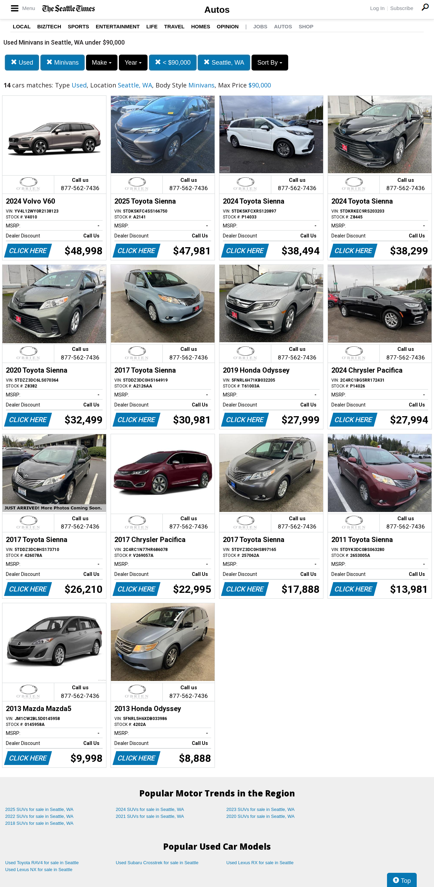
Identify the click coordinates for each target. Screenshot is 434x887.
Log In (377, 8)
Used (22, 62)
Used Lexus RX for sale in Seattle (259, 862)
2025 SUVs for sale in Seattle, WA (39, 809)
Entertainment (118, 26)
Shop (306, 26)
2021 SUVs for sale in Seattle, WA (150, 816)
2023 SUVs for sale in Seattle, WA (260, 809)
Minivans (62, 62)
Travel (174, 26)
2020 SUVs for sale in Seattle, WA (260, 816)
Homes (200, 26)
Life (152, 26)
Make (102, 62)
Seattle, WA (224, 62)
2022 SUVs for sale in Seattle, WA (39, 816)
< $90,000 (173, 62)
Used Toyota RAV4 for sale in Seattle (42, 862)
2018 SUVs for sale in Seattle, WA (39, 823)
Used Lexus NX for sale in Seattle (38, 869)
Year (133, 62)
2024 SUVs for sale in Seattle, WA (150, 809)
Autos (217, 9)
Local (22, 26)
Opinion (227, 26)
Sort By (269, 62)
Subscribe (401, 8)
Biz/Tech (49, 26)
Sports (78, 26)
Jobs (260, 26)
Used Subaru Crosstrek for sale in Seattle (157, 862)
